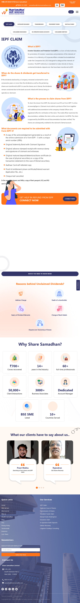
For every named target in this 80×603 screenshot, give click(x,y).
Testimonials (5, 528)
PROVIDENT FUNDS (54, 24)
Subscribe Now (21, 555)
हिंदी (62, 5)
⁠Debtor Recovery (45, 525)
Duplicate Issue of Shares (48, 508)
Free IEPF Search (73, 2)
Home (3, 505)
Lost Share (4, 534)
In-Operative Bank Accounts (40, 32)
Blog (2, 520)
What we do (5, 511)
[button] (37, 487)
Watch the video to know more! (40, 283)
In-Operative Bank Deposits (48, 523)
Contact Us (78, 285)
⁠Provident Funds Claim (47, 514)
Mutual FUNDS (69, 24)
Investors (4, 531)
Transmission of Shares (47, 511)
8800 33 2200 (21, 5)
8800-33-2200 (7, 580)
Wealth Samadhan (7, 517)
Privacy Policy (5, 525)
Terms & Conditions (6, 596)
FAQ (2, 523)
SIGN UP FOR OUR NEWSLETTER (11, 546)
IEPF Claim (9, 24)
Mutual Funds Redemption (48, 517)
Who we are (5, 508)
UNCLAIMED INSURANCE (19, 32)
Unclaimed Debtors (61, 32)
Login (71, 12)
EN (57, 5)
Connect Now (70, 208)
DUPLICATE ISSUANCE (23, 24)
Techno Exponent (45, 599)
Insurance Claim (45, 520)
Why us (3, 514)
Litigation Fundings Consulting (49, 528)
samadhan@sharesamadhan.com (40, 5)
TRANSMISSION (39, 24)
